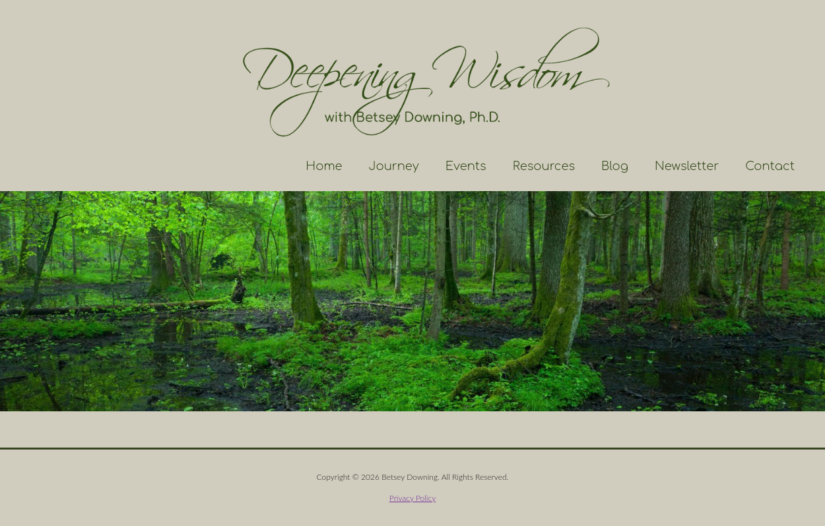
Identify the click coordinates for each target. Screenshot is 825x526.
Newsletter (687, 166)
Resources (544, 166)
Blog (614, 166)
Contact (770, 166)
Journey (394, 166)
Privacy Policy (412, 498)
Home (324, 166)
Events (466, 166)
